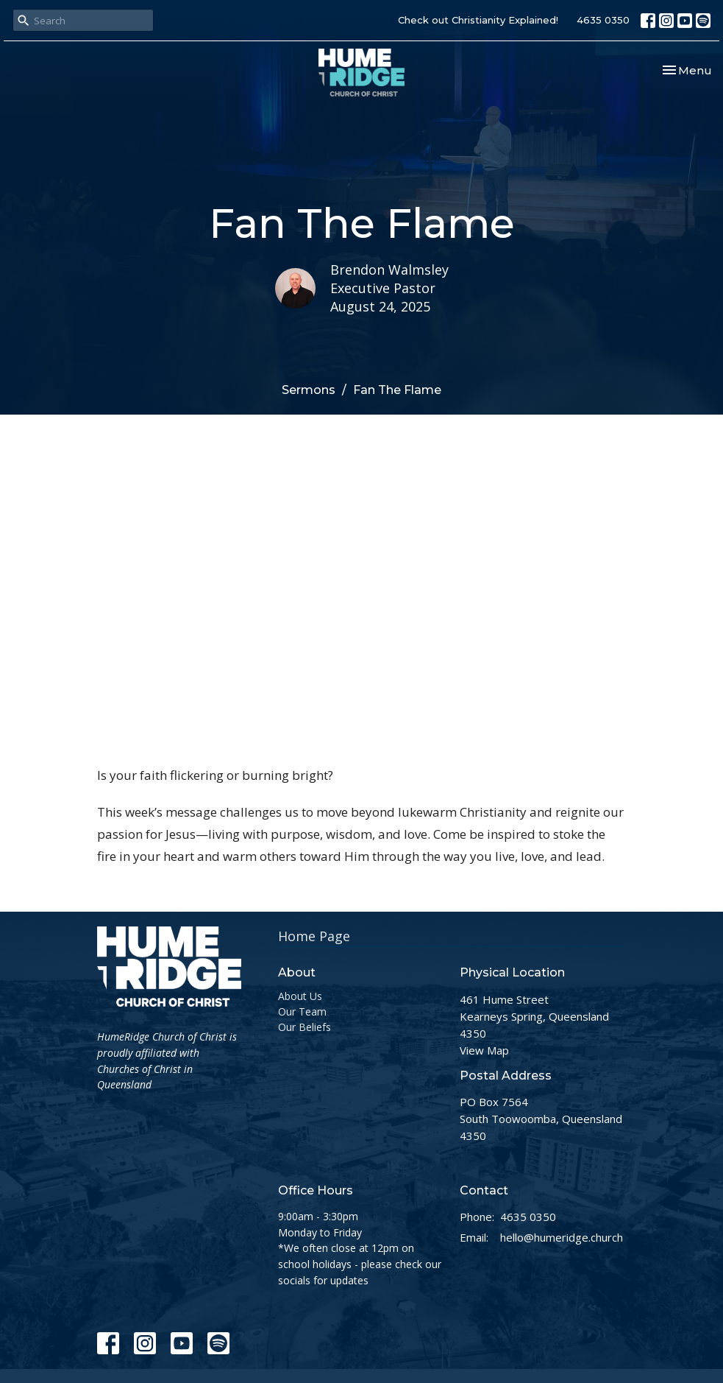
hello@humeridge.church (561, 1237)
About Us (300, 996)
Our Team (302, 1011)
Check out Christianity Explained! (478, 20)
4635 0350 (603, 20)
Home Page (314, 936)
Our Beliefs (304, 1027)
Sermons (308, 390)
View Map (484, 1050)
